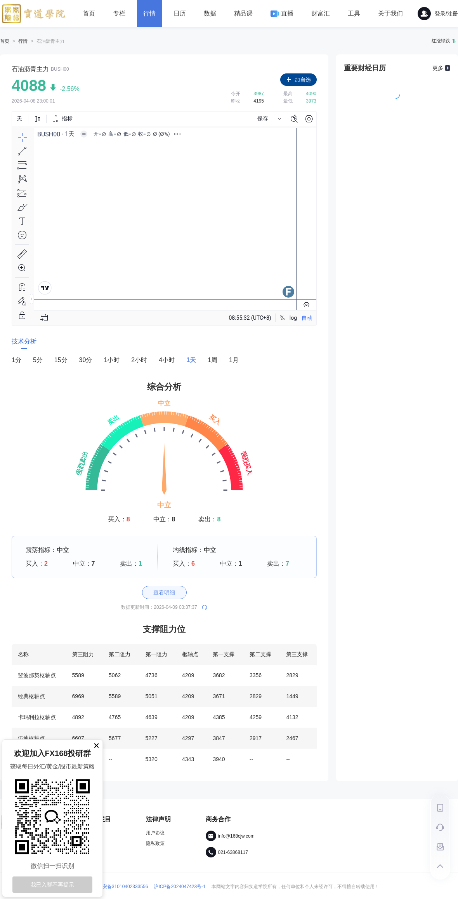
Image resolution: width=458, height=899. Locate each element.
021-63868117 (233, 852)
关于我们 (390, 13)
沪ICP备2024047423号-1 (179, 886)
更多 (437, 68)
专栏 (119, 13)
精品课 (243, 13)
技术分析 (24, 341)
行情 (149, 13)
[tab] (24, 342)
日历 (179, 13)
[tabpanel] (164, 562)
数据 (210, 13)
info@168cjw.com (236, 836)
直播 (282, 13)
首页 (89, 13)
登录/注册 (438, 13)
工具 (354, 13)
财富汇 (320, 13)
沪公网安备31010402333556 (113, 886)
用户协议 (155, 833)
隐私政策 (155, 843)
